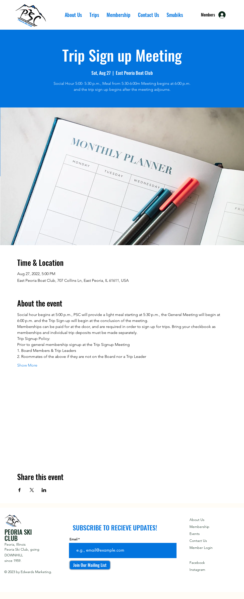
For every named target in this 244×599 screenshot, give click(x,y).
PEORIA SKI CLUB (18, 535)
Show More (27, 365)
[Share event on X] (31, 490)
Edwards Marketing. (36, 572)
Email (73, 539)
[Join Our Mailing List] (90, 565)
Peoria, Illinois (15, 544)
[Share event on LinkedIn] (44, 490)
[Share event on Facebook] (19, 490)
